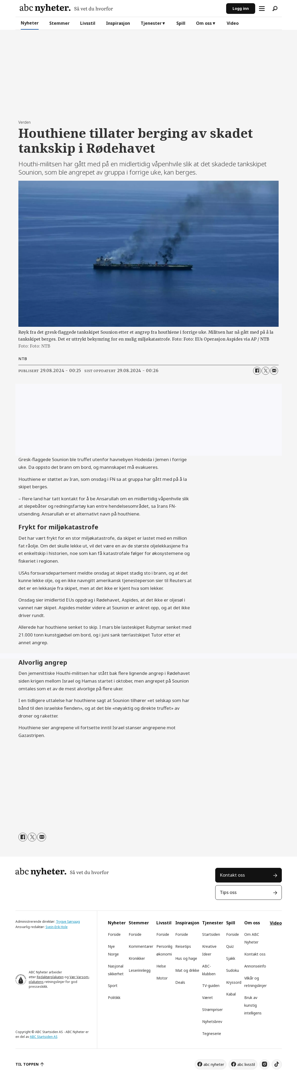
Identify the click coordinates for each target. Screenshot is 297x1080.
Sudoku (232, 970)
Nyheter (30, 23)
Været (207, 997)
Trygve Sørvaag (68, 921)
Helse (161, 966)
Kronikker (137, 958)
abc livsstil (246, 1064)
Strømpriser (212, 1009)
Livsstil (87, 23)
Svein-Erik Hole (57, 927)
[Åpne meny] (262, 8)
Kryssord (233, 982)
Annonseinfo (255, 966)
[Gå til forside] (66, 8)
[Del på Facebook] (257, 371)
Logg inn (241, 8)
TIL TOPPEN (27, 1064)
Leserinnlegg (139, 970)
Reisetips (183, 946)
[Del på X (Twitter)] (266, 371)
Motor (162, 978)
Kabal (231, 994)
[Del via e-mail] (274, 371)
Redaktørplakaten (50, 977)
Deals (180, 982)
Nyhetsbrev (212, 1021)
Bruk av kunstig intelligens (253, 1005)
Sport (112, 985)
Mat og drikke (187, 970)
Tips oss (228, 892)
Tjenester (151, 23)
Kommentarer (141, 946)
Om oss (204, 23)
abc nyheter (214, 1064)
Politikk (114, 997)
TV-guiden (210, 985)
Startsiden (211, 934)
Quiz (230, 946)
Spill (180, 23)
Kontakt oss (232, 875)
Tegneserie (211, 1033)
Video (233, 23)
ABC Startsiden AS (44, 1036)
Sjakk (230, 958)
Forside (114, 934)
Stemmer (59, 23)
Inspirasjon (118, 23)
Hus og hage (186, 958)
